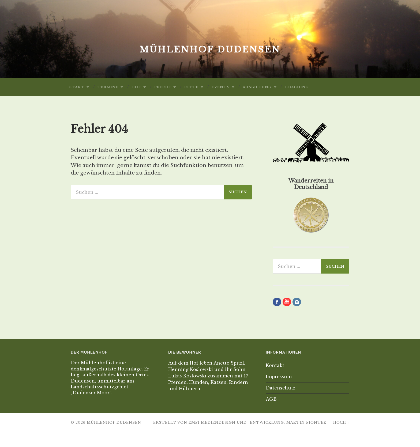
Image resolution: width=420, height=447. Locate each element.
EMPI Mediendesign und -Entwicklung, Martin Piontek (258, 423)
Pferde (162, 87)
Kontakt (275, 365)
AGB (271, 399)
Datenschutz (280, 388)
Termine (108, 87)
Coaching (297, 87)
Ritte (191, 87)
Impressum (279, 376)
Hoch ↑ (341, 423)
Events (221, 87)
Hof (136, 87)
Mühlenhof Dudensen (210, 49)
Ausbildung (257, 87)
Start (76, 87)
